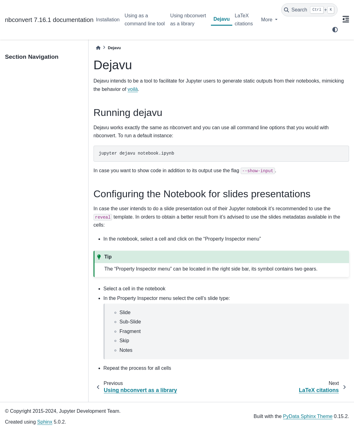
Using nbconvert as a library (188, 19)
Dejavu (221, 19)
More (267, 19)
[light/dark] (335, 29)
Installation (108, 19)
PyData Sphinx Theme (308, 416)
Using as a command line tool (145, 19)
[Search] (309, 9)
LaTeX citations (244, 19)
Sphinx (44, 422)
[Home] (98, 48)
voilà (133, 89)
